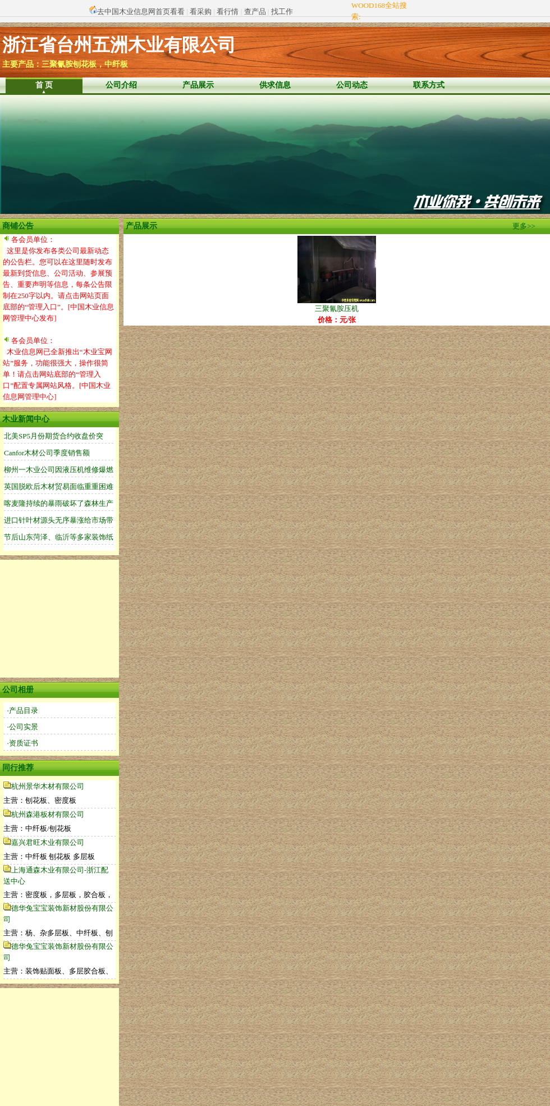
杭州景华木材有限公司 (47, 786)
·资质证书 (22, 743)
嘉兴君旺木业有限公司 (47, 842)
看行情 (228, 11)
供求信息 (275, 85)
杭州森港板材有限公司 (47, 814)
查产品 (255, 11)
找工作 (282, 11)
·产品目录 (22, 710)
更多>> (523, 226)
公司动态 (352, 85)
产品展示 (198, 85)
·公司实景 (22, 727)
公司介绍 (121, 85)
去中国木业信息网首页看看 (141, 11)
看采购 (201, 11)
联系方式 (428, 85)
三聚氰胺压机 (336, 304)
